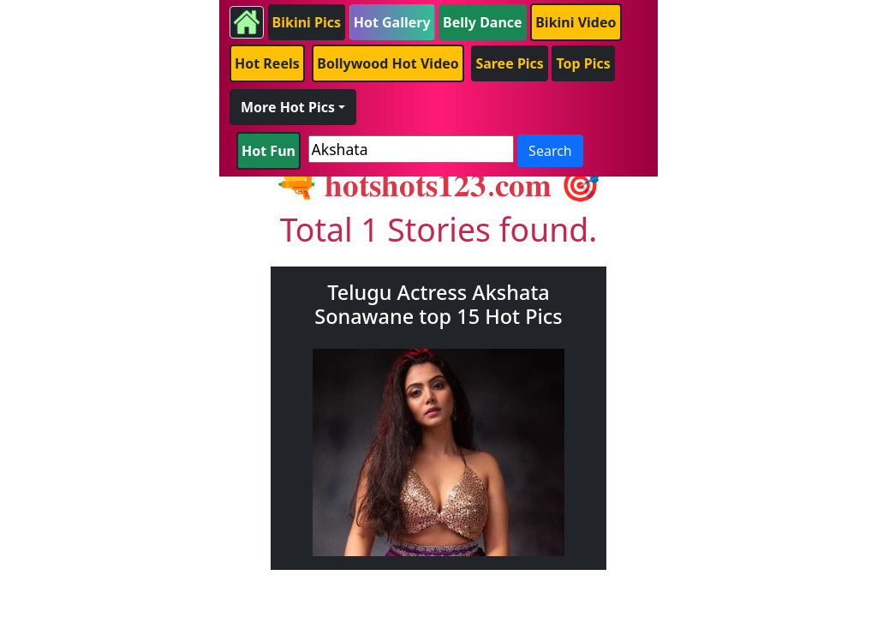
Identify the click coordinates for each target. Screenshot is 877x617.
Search (550, 150)
